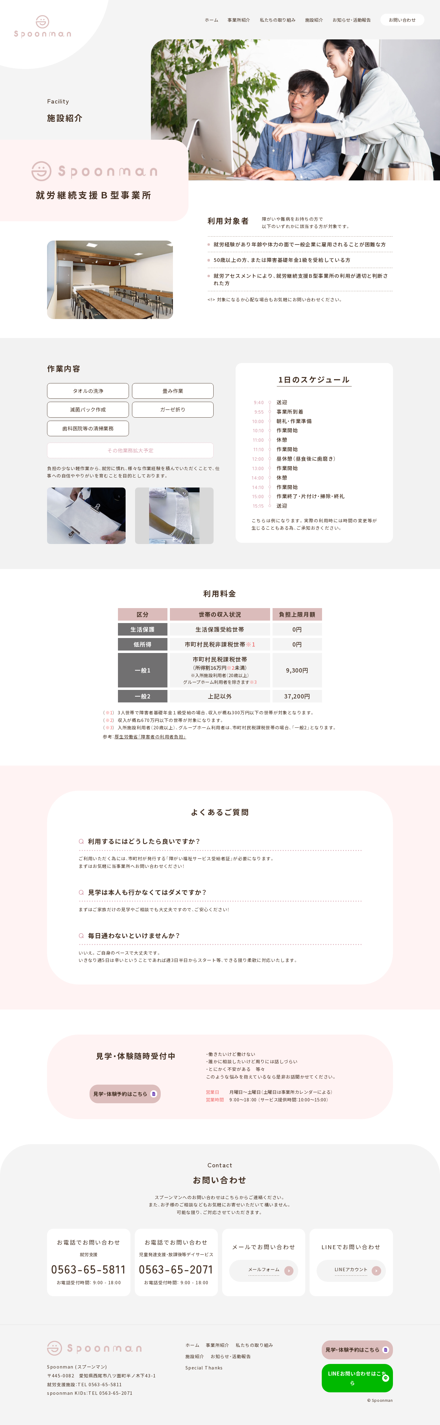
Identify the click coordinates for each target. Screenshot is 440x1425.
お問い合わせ (402, 19)
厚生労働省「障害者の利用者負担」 (150, 736)
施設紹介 (314, 19)
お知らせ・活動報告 (351, 19)
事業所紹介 (239, 19)
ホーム (211, 19)
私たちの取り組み (278, 19)
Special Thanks (192, 1367)
